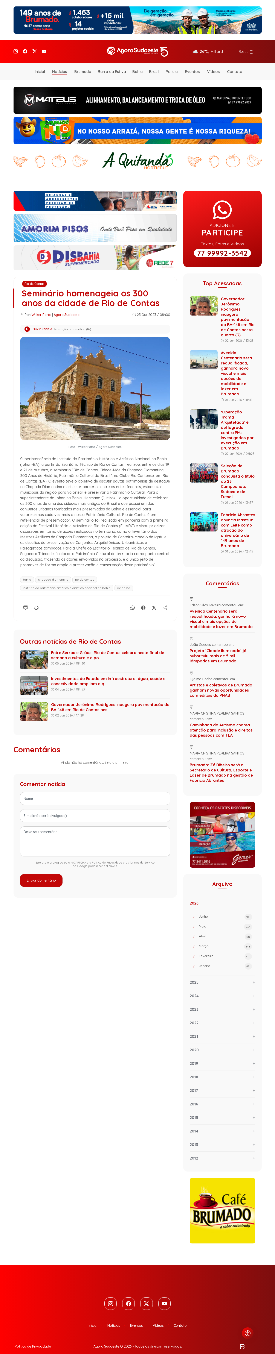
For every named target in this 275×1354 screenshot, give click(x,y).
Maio (225, 921)
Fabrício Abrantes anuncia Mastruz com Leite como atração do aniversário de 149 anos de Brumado (238, 524)
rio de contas (84, 574)
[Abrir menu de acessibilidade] (248, 1333)
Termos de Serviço (142, 856)
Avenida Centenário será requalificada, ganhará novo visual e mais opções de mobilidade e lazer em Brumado (236, 367)
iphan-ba (123, 582)
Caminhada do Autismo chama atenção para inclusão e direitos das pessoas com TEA (221, 724)
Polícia (172, 65)
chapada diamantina (53, 574)
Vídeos (213, 65)
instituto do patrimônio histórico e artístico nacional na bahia (66, 582)
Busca (246, 49)
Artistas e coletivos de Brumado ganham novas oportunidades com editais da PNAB (221, 684)
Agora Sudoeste (66, 309)
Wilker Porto (41, 309)
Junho (225, 911)
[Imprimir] (36, 601)
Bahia (137, 65)
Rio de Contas (34, 278)
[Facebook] (25, 49)
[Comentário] (25, 601)
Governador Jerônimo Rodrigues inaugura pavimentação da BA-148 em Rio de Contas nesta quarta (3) (238, 311)
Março (225, 941)
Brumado (82, 65)
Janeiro (225, 960)
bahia (27, 574)
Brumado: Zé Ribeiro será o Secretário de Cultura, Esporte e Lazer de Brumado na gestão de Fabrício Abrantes (221, 766)
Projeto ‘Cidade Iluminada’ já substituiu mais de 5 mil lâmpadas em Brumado (218, 650)
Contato (234, 65)
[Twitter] (34, 49)
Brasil (154, 65)
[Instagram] (16, 49)
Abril (225, 931)
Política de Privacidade (107, 856)
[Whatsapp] (132, 601)
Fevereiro (225, 950)
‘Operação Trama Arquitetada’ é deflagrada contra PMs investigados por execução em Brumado (237, 424)
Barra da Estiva (112, 65)
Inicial (40, 65)
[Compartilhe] (164, 601)
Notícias (59, 65)
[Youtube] (44, 49)
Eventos (192, 65)
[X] (154, 601)
